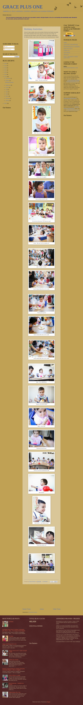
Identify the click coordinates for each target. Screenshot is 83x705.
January (7, 100)
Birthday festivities (33, 29)
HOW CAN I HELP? (68, 48)
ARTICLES (66, 54)
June (7, 91)
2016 (5, 72)
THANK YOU (67, 50)
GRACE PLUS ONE (23, 6)
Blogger (48, 701)
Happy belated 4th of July (14, 692)
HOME (65, 42)
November (8, 78)
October (7, 80)
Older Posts (56, 609)
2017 (5, 70)
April (7, 94)
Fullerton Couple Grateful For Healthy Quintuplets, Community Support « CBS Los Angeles (13, 669)
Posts (5, 46)
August (7, 87)
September (8, 85)
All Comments (7, 49)
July (7, 89)
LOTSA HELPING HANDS (73, 80)
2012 (5, 103)
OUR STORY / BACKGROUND (71, 44)
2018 (5, 67)
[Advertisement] (41, 596)
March (7, 96)
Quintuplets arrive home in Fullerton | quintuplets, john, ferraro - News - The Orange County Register (13, 630)
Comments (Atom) (33, 612)
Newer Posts (27, 609)
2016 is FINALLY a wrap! (14, 675)
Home (42, 609)
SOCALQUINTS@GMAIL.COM (71, 67)
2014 (5, 74)
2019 (5, 65)
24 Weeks (11, 621)
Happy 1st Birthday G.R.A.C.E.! (9, 644)
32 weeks (11, 636)
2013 (5, 76)
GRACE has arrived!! (13, 659)
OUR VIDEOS (67, 52)
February (8, 98)
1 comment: (45, 581)
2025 (5, 63)
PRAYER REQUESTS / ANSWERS (72, 46)
